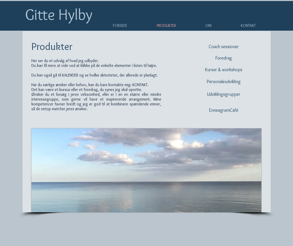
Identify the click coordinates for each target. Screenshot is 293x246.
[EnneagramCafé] (224, 110)
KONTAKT (139, 84)
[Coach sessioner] (223, 47)
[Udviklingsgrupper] (224, 94)
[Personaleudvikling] (223, 82)
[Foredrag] (223, 58)
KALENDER (70, 75)
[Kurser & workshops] (224, 70)
